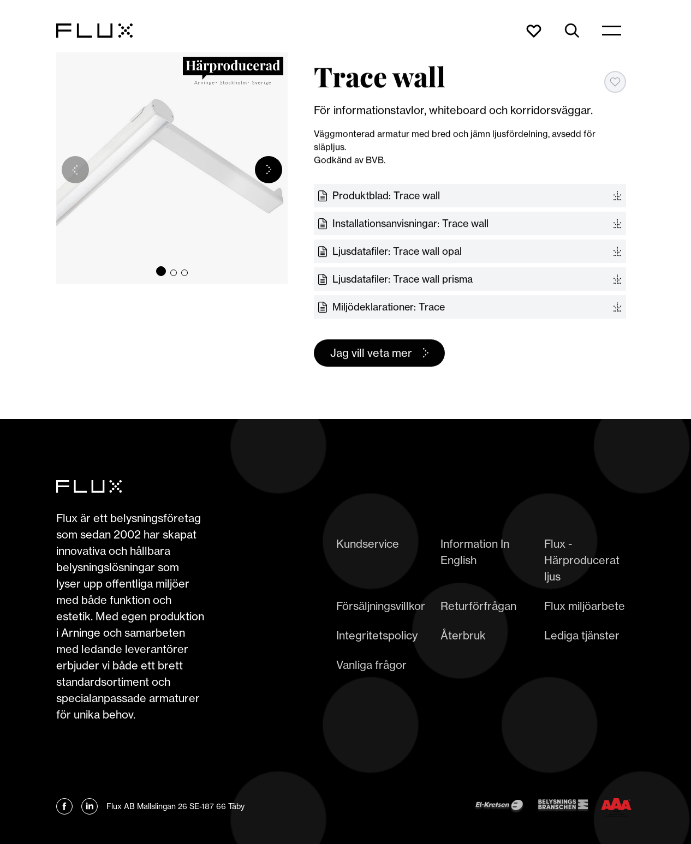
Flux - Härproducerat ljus (581, 560)
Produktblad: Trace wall (386, 196)
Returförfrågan (478, 606)
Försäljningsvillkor (380, 606)
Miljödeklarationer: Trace (388, 307)
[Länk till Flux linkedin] (89, 806)
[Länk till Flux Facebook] (64, 806)
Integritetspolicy (377, 635)
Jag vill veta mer (371, 353)
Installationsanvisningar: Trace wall (410, 224)
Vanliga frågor (371, 665)
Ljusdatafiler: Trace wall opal (397, 252)
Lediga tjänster (581, 635)
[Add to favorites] (615, 82)
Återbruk (463, 635)
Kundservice (367, 543)
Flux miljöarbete (584, 606)
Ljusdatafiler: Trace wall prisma (402, 279)
